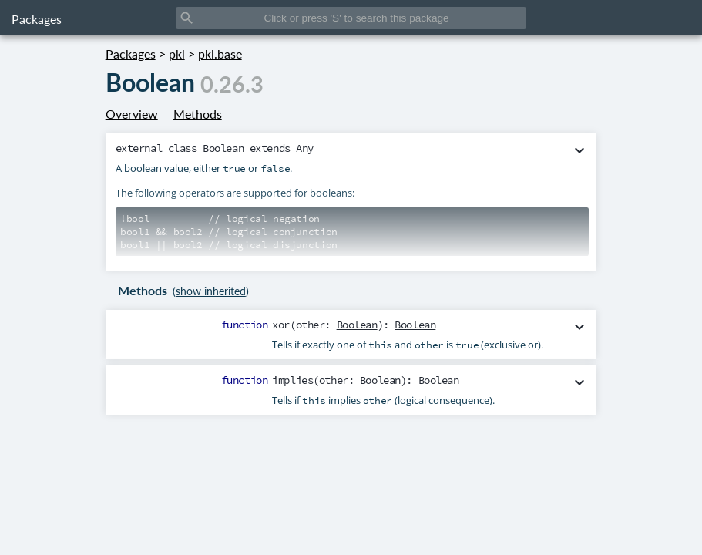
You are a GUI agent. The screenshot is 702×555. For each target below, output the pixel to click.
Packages (37, 19)
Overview (132, 113)
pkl (177, 53)
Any (305, 148)
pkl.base (220, 53)
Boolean (357, 324)
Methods (197, 113)
